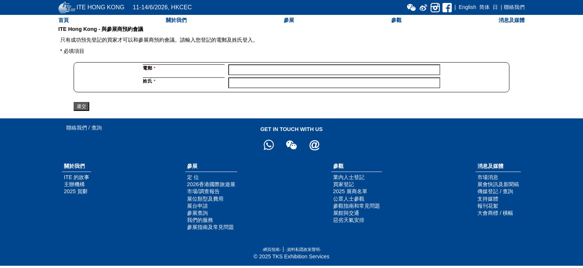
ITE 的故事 (76, 177)
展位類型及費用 (205, 199)
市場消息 (487, 177)
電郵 (149, 68)
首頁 (63, 20)
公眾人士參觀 (348, 199)
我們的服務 (200, 220)
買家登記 (343, 184)
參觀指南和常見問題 (356, 206)
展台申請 (197, 206)
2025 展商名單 (350, 191)
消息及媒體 (512, 20)
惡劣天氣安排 (348, 220)
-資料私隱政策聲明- (303, 249)
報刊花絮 (487, 206)
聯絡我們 (514, 7)
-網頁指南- (271, 249)
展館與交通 (346, 213)
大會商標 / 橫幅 (495, 213)
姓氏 (149, 81)
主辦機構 (74, 184)
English (467, 7)
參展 (289, 20)
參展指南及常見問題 (210, 227)
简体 (484, 7)
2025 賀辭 (76, 191)
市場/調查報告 (203, 191)
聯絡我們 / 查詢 (84, 128)
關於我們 (176, 20)
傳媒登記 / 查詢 (495, 191)
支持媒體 (487, 199)
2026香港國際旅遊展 (211, 184)
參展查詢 (197, 213)
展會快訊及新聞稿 (498, 184)
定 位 (193, 177)
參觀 (396, 20)
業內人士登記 (348, 177)
